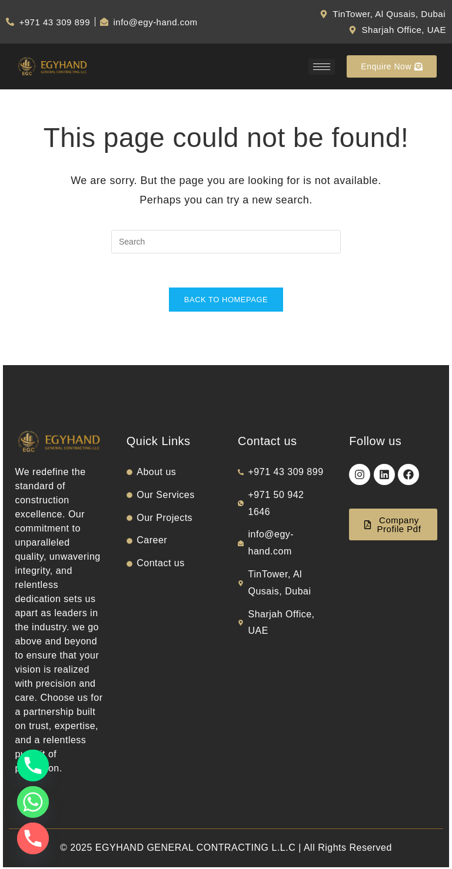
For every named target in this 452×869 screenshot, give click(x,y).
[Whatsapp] (33, 802)
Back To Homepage (226, 301)
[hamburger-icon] (321, 67)
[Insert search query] (226, 241)
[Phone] (33, 765)
